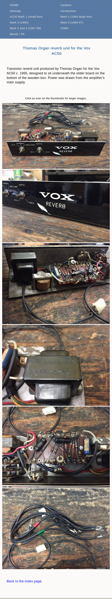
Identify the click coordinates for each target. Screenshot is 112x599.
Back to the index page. (25, 581)
